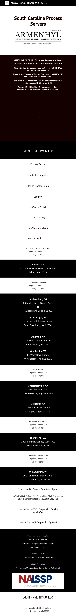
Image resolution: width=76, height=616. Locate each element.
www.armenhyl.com (51, 89)
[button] (2, 3)
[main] (38, 21)
